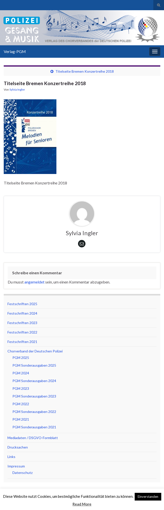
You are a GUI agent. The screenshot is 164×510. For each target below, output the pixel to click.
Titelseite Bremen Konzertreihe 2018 (84, 71)
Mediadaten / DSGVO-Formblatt (32, 438)
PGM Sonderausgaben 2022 (34, 411)
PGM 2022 (20, 404)
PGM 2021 (20, 419)
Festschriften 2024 (22, 313)
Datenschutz (22, 472)
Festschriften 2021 (22, 342)
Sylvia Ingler (17, 89)
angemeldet (34, 282)
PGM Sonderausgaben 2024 (34, 381)
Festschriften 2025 (22, 304)
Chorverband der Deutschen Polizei (35, 351)
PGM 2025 (20, 357)
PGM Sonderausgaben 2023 (34, 396)
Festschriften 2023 (22, 323)
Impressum (16, 466)
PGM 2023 (20, 388)
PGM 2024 (20, 373)
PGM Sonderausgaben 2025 (34, 365)
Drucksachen (17, 447)
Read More (82, 504)
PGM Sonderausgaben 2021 (34, 427)
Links (11, 456)
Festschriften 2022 (22, 332)
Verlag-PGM (15, 51)
